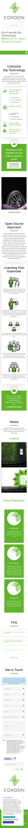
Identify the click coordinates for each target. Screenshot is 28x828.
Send (19, 769)
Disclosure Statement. (13, 753)
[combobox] (4, 717)
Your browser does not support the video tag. (14, 454)
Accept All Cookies (9, 817)
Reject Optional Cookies (10, 819)
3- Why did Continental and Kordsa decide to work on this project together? (14, 650)
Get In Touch (14, 25)
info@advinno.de (14, 407)
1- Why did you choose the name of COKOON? (14, 632)
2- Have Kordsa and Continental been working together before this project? (13, 641)
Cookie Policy (17, 813)
